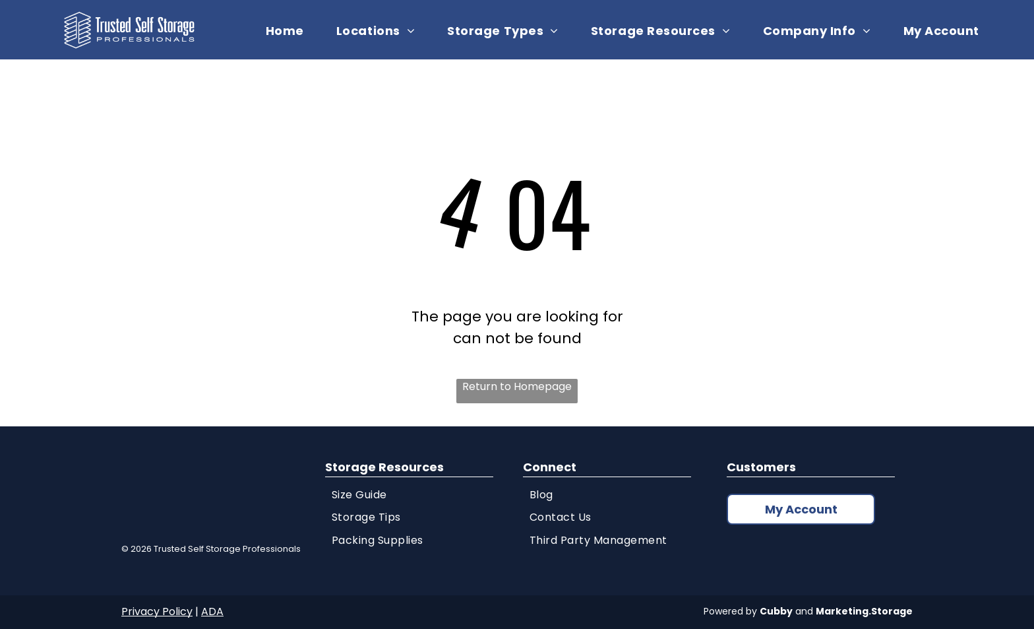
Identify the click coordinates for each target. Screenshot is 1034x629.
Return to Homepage (517, 386)
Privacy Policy (157, 611)
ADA (212, 611)
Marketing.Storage (864, 611)
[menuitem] (290, 30)
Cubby (776, 611)
